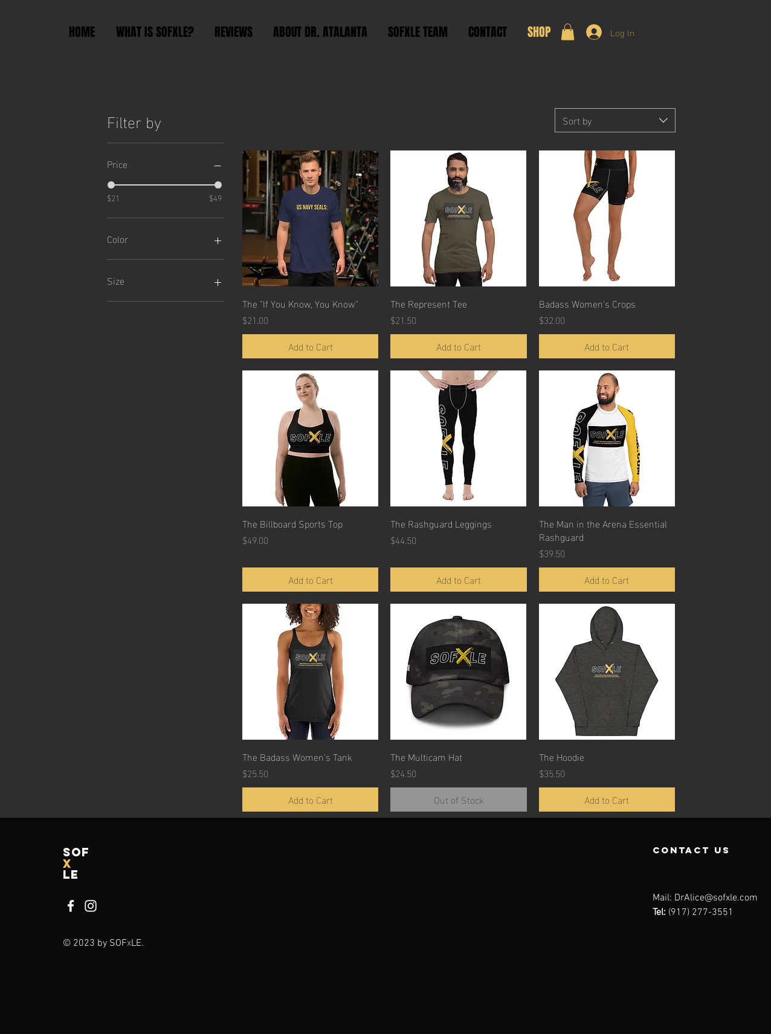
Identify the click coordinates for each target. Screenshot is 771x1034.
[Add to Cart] (310, 346)
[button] (568, 32)
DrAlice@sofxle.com (716, 898)
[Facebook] (71, 906)
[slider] (111, 185)
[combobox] (615, 120)
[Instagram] (90, 906)
